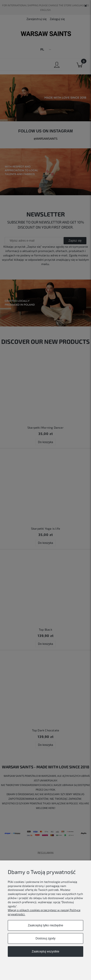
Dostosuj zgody (45, 938)
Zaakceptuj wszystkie (45, 951)
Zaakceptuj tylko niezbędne (45, 925)
